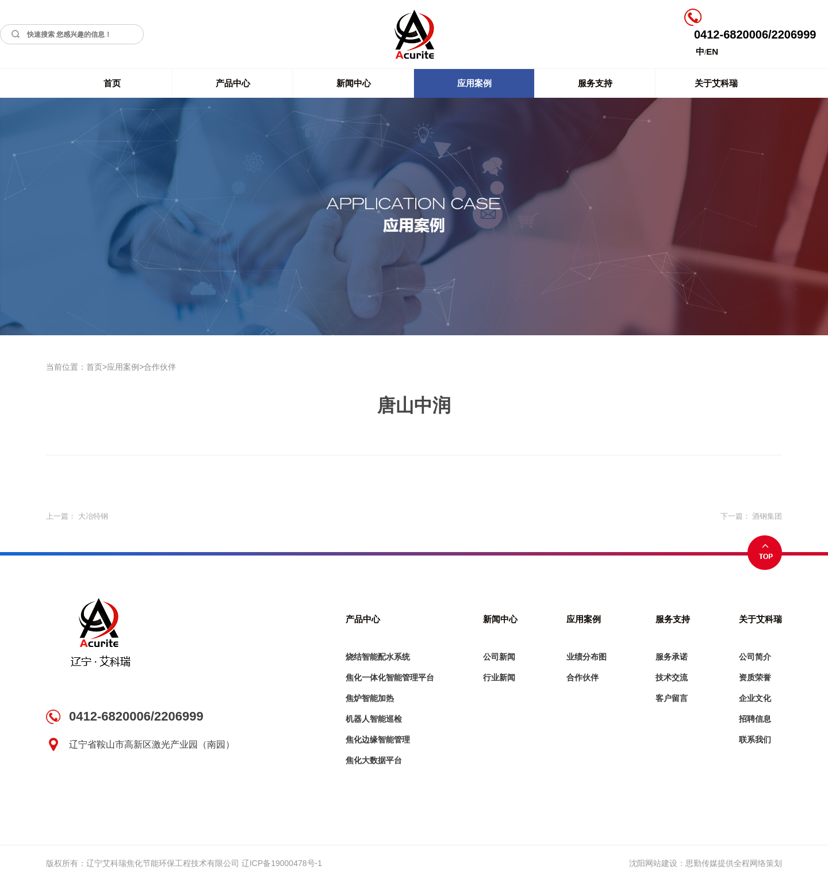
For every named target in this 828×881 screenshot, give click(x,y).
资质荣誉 (755, 677)
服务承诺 (672, 656)
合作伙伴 (160, 366)
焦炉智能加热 (370, 698)
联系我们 (755, 739)
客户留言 (672, 698)
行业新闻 (499, 677)
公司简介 (755, 656)
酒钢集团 (767, 516)
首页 (112, 83)
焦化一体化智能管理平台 (390, 677)
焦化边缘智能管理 (378, 739)
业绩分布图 (586, 656)
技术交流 (672, 677)
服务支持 (595, 83)
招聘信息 (755, 718)
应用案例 (474, 83)
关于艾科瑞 (716, 83)
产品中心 (233, 83)
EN (712, 51)
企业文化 (755, 698)
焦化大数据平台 (374, 760)
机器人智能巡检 (374, 718)
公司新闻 (499, 656)
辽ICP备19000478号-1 (281, 863)
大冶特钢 (93, 516)
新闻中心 (353, 83)
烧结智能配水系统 (378, 656)
